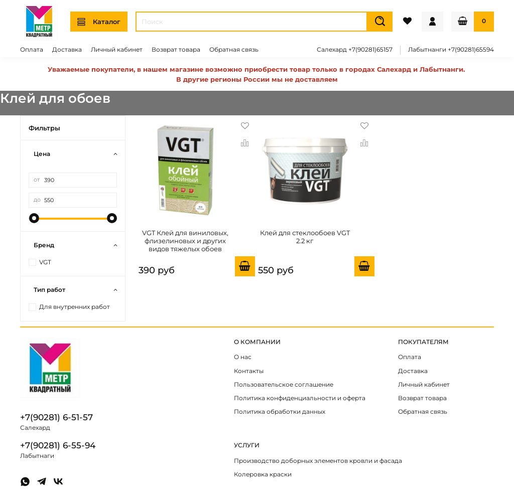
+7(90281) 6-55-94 (57, 445)
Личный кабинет (117, 49)
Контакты (249, 371)
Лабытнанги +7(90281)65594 (451, 49)
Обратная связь (234, 49)
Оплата (31, 49)
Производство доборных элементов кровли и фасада (318, 460)
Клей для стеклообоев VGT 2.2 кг (305, 237)
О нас (242, 357)
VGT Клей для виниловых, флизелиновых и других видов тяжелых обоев (185, 241)
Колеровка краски (263, 474)
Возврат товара (176, 49)
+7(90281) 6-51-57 (56, 417)
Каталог (98, 22)
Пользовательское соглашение (283, 384)
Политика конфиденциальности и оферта (299, 398)
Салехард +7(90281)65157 (355, 49)
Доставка (67, 49)
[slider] (33, 218)
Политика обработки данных (279, 411)
